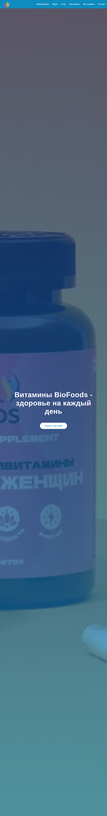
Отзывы (101, 4)
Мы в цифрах (89, 4)
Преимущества (43, 4)
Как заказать (74, 4)
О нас (63, 4)
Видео (55, 4)
